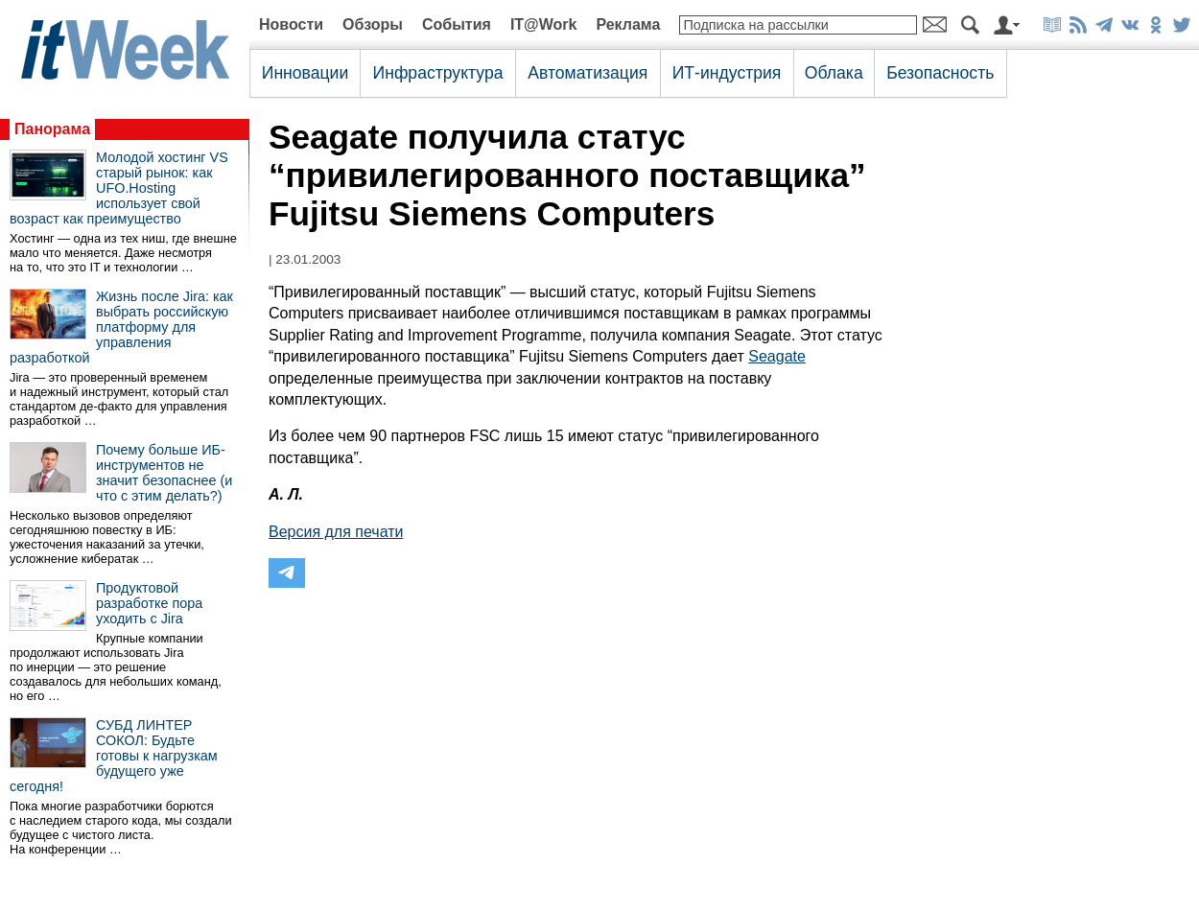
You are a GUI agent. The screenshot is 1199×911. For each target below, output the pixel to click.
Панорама (52, 129)
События (456, 24)
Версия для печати (336, 532)
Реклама (628, 24)
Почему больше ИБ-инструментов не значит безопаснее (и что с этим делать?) (164, 472)
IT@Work (543, 24)
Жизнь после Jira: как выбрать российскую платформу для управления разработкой (121, 327)
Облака (834, 72)
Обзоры (372, 24)
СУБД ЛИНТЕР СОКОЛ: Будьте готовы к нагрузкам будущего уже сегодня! (114, 755)
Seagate (777, 356)
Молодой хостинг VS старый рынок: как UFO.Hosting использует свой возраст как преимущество (119, 188)
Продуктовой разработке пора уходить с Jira (149, 603)
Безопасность (940, 72)
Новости (291, 24)
